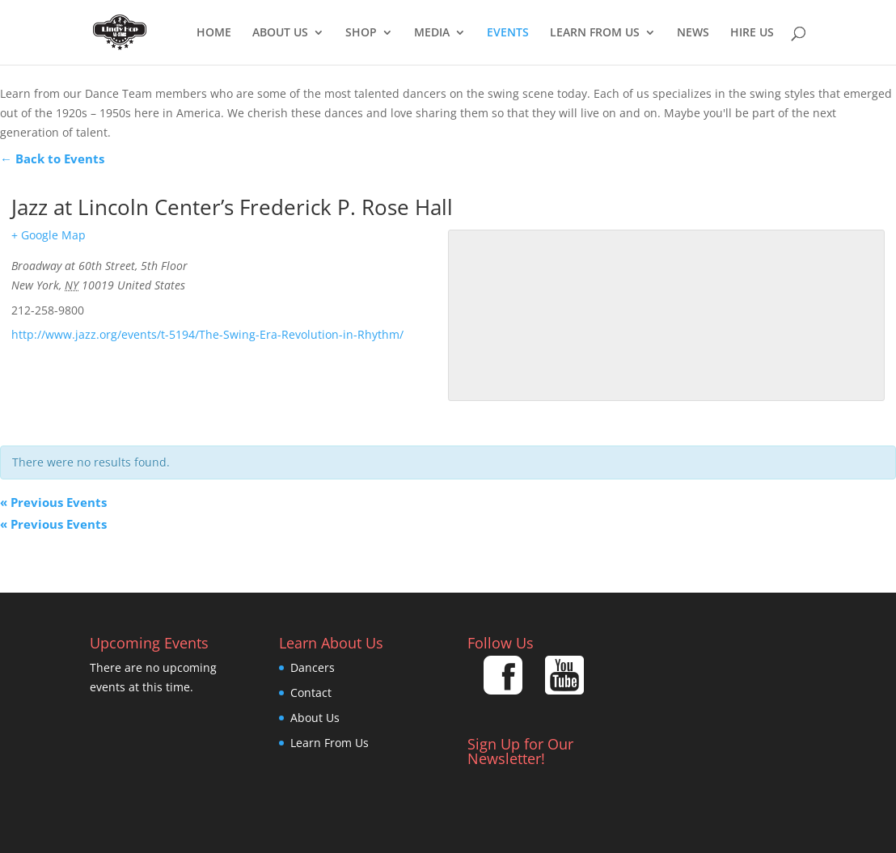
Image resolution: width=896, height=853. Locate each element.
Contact (311, 692)
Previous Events (53, 502)
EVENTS (508, 33)
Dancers (312, 667)
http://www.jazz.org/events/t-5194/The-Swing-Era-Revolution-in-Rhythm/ (207, 334)
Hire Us (752, 33)
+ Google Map (48, 235)
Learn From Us (595, 33)
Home (214, 33)
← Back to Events (52, 158)
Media (432, 33)
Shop (361, 33)
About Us (280, 33)
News (693, 33)
